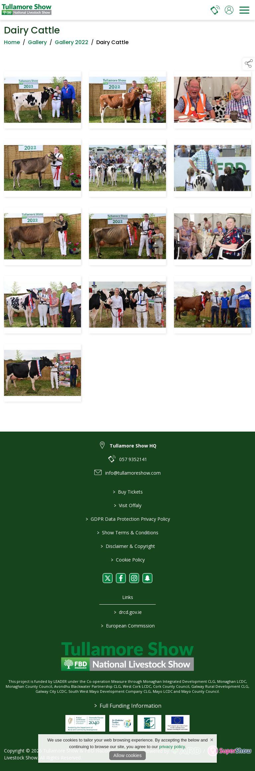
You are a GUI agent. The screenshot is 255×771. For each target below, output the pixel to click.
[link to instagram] (134, 578)
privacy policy (172, 746)
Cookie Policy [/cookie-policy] (127, 559)
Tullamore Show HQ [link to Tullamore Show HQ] (133, 446)
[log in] (229, 10)
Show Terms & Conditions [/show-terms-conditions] (127, 532)
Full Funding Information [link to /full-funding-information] (127, 705)
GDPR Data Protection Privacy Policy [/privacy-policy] (127, 519)
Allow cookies (128, 755)
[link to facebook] (121, 578)
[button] (248, 64)
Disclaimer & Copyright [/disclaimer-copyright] (127, 546)
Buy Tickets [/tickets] (127, 492)
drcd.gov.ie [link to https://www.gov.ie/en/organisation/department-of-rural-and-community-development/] (127, 612)
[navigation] (244, 10)
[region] (127, 237)
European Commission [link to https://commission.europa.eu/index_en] (127, 625)
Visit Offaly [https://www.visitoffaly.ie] (127, 505)
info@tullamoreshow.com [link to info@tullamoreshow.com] (133, 473)
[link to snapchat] (147, 578)
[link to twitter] (108, 578)
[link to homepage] (26, 10)
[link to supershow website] (229, 751)
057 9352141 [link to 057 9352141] (133, 459)
